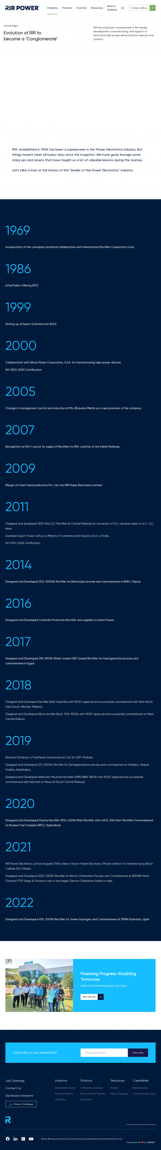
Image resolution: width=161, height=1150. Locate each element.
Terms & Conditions (147, 1124)
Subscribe (137, 1052)
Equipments (86, 1099)
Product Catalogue (21, 1104)
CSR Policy (60, 1099)
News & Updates (119, 1093)
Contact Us (13, 1088)
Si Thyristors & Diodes (91, 1088)
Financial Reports (64, 1093)
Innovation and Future (144, 1093)
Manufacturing (140, 1088)
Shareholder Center (65, 1088)
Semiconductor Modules (93, 1093)
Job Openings (15, 1080)
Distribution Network (19, 1095)
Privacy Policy (132, 1124)
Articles (114, 1088)
